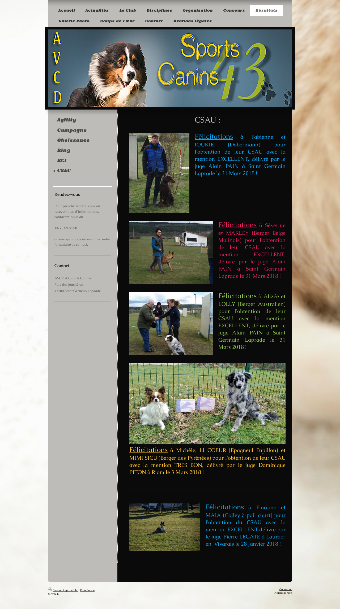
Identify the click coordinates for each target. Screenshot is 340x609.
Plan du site (87, 590)
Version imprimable (63, 590)
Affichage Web (283, 592)
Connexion (285, 589)
